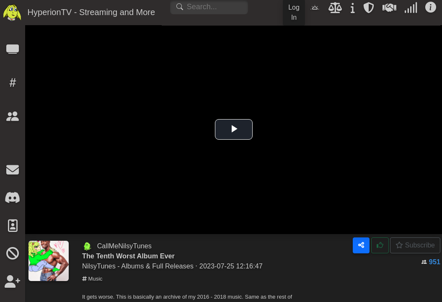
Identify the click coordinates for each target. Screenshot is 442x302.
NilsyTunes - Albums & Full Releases (138, 266)
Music (92, 279)
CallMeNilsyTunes (124, 246)
